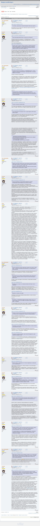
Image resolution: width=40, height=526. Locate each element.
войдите (13, 6)
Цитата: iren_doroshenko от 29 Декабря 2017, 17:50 (18, 311)
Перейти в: (31, 517)
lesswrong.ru (16, 4)
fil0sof (17, 14)
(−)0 (26, 21)
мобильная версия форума (35, 4)
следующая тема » (36, 15)
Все (8, 512)
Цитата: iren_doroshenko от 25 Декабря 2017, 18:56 (18, 35)
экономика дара (18, 337)
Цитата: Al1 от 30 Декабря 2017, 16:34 (16, 376)
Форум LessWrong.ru (7, 2)
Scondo (3, 32)
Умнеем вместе (27, 4)
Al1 (2, 357)
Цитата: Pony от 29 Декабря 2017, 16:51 (17, 265)
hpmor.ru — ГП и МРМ (21, 4)
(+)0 (26, 20)
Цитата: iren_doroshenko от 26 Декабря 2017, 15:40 (18, 102)
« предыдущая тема (31, 15)
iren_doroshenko (5, 20)
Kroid (3, 392)
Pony (3, 203)
